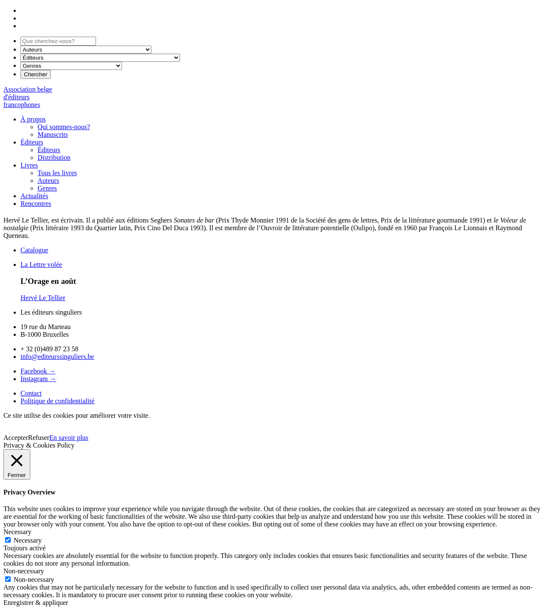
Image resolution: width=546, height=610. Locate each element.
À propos (33, 119)
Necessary (28, 540)
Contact (31, 393)
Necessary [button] (17, 531)
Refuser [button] (38, 437)
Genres (47, 188)
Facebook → (37, 371)
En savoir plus (69, 437)
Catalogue (34, 250)
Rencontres (35, 203)
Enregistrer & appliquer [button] (35, 602)
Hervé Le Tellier (42, 297)
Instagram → (38, 378)
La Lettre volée (41, 264)
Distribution (54, 157)
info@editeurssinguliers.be (57, 356)
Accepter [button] (15, 437)
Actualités (34, 195)
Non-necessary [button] (23, 571)
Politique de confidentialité (57, 401)
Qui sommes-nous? (64, 126)
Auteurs (48, 180)
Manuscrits (53, 134)
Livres (29, 165)
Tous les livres (57, 172)
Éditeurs (31, 142)
